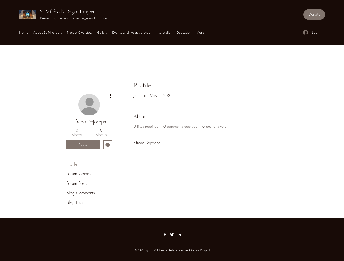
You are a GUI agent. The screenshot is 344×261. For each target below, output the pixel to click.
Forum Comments (82, 173)
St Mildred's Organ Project (67, 11)
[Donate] (314, 14)
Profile (72, 164)
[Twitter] (172, 234)
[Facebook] (164, 234)
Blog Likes (75, 202)
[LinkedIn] (179, 234)
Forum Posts (77, 183)
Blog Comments (81, 193)
